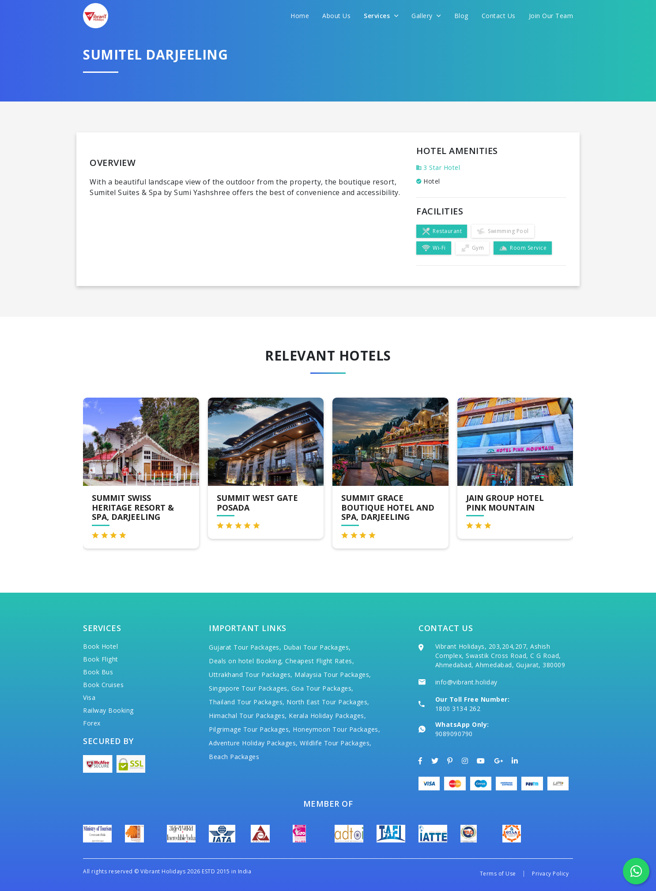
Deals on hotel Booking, (246, 661)
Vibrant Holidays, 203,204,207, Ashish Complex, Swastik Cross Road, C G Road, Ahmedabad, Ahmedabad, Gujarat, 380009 (500, 655)
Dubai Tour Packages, (317, 647)
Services (381, 15)
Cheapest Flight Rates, (319, 661)
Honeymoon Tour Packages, (336, 729)
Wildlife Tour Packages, (336, 743)
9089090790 (454, 733)
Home (299, 15)
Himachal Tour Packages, (248, 715)
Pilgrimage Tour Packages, (250, 729)
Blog (461, 15)
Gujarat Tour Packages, (245, 647)
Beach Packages (234, 756)
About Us (336, 15)
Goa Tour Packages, (322, 688)
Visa (89, 697)
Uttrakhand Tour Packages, (251, 674)
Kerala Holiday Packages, (327, 715)
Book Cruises (103, 684)
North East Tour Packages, (328, 702)
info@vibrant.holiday (466, 682)
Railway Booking (108, 710)
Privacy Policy (550, 873)
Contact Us (499, 15)
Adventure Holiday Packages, (253, 743)
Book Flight (100, 659)
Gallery (426, 15)
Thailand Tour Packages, (247, 702)
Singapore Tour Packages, (249, 688)
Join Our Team (551, 15)
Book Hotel (100, 646)
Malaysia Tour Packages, (332, 674)
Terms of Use (498, 873)
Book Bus (98, 672)
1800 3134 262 (458, 708)
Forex (92, 723)
